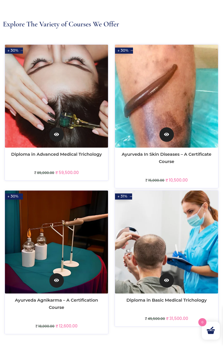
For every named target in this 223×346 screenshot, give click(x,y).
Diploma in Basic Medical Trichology (166, 300)
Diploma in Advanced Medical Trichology (56, 154)
